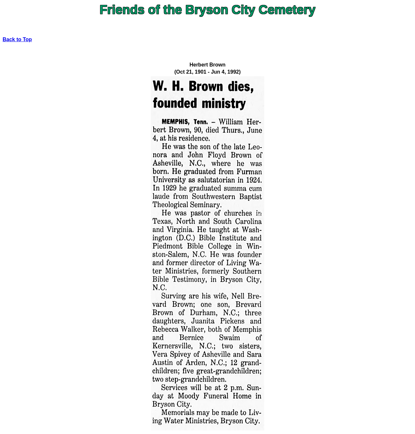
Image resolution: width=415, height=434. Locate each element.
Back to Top (17, 39)
